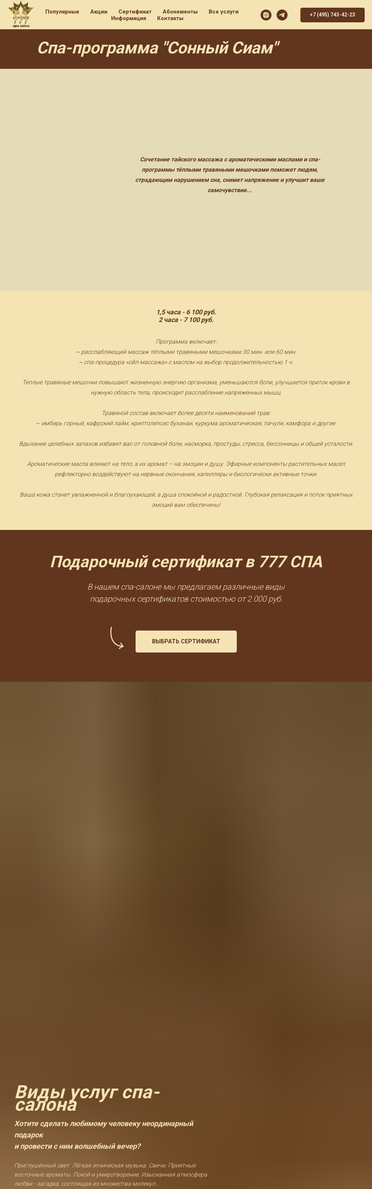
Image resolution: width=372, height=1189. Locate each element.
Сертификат (135, 11)
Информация (128, 18)
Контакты (170, 18)
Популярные (62, 11)
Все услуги (224, 11)
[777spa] (266, 15)
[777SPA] (282, 15)
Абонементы (180, 11)
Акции (98, 11)
